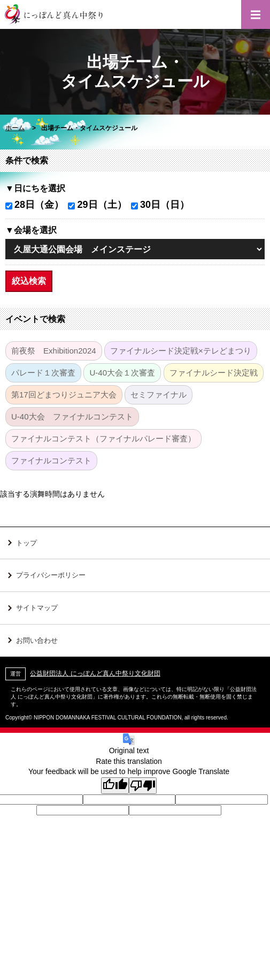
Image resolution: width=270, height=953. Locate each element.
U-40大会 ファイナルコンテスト (72, 416)
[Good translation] (115, 785)
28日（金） (39, 204)
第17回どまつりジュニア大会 (64, 394)
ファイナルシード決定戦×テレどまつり (180, 350)
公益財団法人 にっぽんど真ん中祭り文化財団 (95, 673)
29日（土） (101, 204)
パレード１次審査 (43, 372)
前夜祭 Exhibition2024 (53, 350)
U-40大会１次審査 (122, 372)
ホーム (15, 128)
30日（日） (164, 204)
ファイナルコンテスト (51, 460)
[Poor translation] (143, 785)
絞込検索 (29, 281)
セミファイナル (158, 394)
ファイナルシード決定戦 (213, 372)
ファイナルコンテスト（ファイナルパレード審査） (103, 438)
